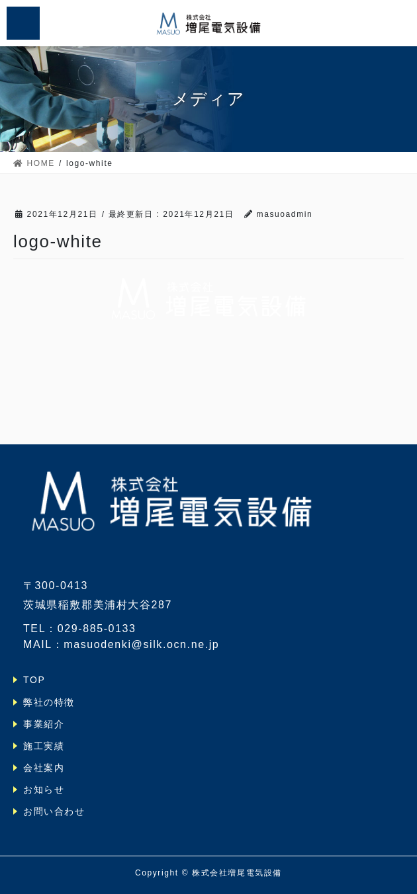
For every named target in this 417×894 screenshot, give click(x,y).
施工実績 (43, 746)
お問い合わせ (54, 811)
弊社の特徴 (49, 702)
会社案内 (43, 767)
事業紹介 (43, 724)
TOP (34, 679)
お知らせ (43, 789)
